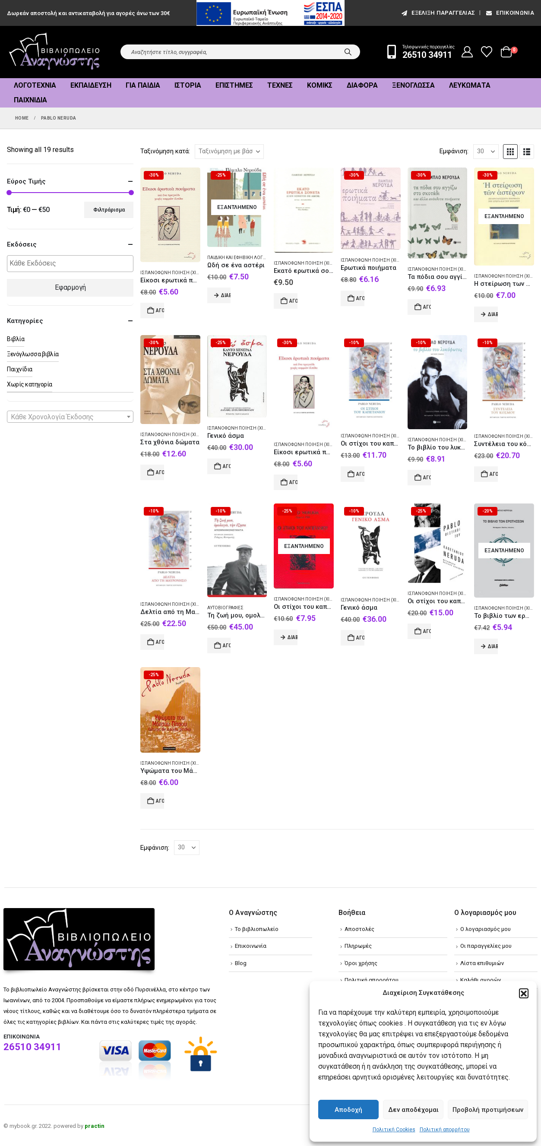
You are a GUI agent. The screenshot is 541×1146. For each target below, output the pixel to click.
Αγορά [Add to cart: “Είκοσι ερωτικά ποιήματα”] (293, 482)
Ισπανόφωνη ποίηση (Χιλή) (172, 272)
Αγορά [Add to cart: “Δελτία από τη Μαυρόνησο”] (160, 642)
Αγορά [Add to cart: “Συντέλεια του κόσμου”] (494, 474)
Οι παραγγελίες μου (486, 946)
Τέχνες (280, 85)
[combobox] (70, 417)
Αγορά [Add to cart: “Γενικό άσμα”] (227, 466)
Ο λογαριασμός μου (485, 929)
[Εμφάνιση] (486, 151)
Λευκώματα (469, 85)
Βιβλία (15, 339)
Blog (241, 963)
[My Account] (467, 51)
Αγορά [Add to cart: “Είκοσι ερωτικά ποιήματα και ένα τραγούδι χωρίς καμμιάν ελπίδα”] (160, 310)
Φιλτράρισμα (109, 210)
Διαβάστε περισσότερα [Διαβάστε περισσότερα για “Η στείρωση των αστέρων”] (493, 314)
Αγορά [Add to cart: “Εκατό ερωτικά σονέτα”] (293, 301)
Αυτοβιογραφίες (225, 607)
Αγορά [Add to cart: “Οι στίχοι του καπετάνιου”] (360, 474)
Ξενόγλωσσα (413, 85)
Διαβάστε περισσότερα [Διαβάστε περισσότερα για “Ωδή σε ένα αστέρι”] (226, 295)
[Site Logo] (54, 52)
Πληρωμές (358, 946)
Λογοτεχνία (35, 85)
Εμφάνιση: (454, 151)
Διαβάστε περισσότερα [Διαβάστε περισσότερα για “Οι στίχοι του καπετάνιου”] (292, 637)
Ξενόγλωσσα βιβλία (33, 354)
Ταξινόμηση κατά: (165, 151)
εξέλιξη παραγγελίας (437, 12)
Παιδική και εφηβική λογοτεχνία (244, 257)
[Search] (348, 51)
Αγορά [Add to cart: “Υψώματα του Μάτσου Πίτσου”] (160, 801)
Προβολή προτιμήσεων (487, 1110)
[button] (523, 993)
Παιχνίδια (30, 100)
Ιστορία (187, 85)
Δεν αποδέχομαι (413, 1110)
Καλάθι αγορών (480, 980)
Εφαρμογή (70, 287)
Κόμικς (319, 85)
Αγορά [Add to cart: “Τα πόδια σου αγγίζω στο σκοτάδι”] (427, 307)
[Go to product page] (170, 215)
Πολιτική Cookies (394, 1130)
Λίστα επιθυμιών (482, 963)
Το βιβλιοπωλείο (256, 929)
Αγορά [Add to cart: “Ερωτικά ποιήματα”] (360, 298)
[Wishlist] (487, 51)
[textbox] (72, 264)
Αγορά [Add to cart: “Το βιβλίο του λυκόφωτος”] (427, 478)
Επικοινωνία (509, 12)
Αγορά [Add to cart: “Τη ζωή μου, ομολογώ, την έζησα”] (227, 646)
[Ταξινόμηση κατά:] (229, 151)
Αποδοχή (348, 1110)
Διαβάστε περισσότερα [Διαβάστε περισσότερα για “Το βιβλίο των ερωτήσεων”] (493, 646)
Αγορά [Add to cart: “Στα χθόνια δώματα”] (160, 472)
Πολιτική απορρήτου (445, 1130)
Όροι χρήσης (361, 963)
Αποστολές (359, 929)
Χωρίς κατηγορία (29, 384)
